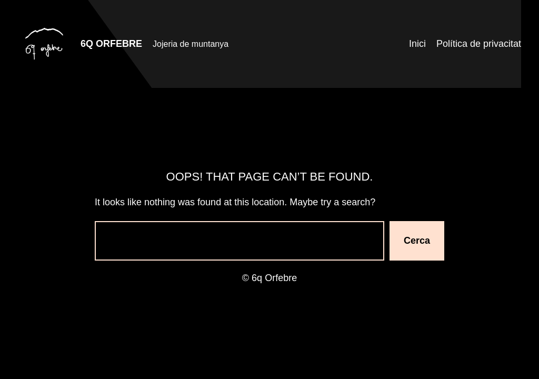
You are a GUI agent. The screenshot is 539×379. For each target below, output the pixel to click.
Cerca (417, 240)
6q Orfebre (111, 43)
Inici (417, 43)
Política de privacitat (478, 43)
